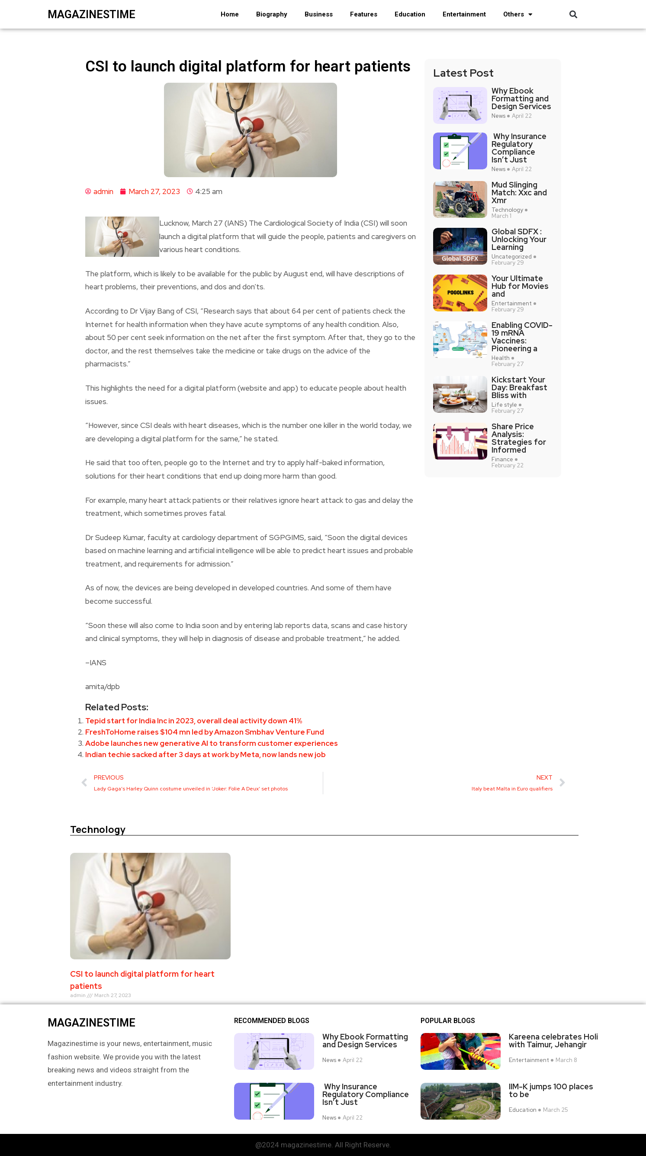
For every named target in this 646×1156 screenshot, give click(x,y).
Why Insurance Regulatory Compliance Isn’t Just (519, 148)
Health (501, 358)
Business (319, 14)
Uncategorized (512, 257)
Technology (507, 210)
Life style (504, 405)
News (498, 116)
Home (230, 14)
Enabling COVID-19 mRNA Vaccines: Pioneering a (522, 337)
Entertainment (464, 14)
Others (517, 14)
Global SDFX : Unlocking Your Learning (519, 239)
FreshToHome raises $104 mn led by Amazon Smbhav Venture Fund (204, 732)
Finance (502, 460)
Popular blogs (448, 1020)
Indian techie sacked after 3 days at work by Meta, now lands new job (205, 754)
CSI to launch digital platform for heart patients (142, 980)
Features (363, 14)
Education (410, 14)
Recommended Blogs (271, 1020)
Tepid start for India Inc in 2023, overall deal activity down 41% (193, 720)
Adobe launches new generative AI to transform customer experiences (211, 743)
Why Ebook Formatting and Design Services (521, 98)
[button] (573, 14)
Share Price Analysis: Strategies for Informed (519, 438)
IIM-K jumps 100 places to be (551, 1090)
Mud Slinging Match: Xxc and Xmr (519, 192)
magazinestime (91, 14)
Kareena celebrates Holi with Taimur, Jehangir (553, 1041)
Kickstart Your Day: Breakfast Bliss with (519, 387)
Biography (271, 14)
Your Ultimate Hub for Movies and (520, 286)
